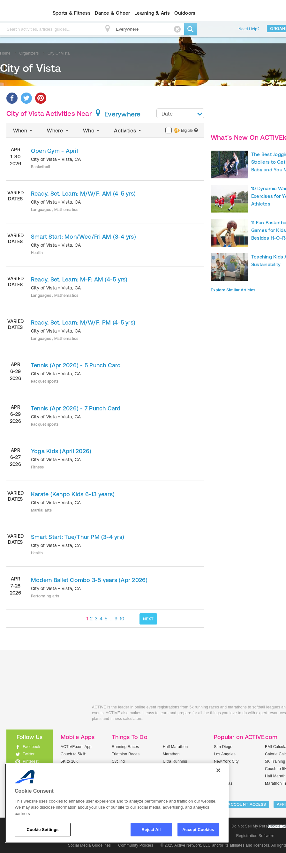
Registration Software (255, 836)
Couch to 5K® (73, 754)
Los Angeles (225, 754)
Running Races (125, 747)
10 (122, 618)
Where (58, 130)
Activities (128, 130)
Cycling (118, 761)
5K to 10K (69, 761)
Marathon (171, 754)
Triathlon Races (125, 754)
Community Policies (135, 845)
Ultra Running (175, 761)
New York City (226, 761)
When (23, 130)
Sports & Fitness (72, 13)
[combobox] (180, 113)
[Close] (218, 770)
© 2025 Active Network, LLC (186, 845)
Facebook (31, 747)
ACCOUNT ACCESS (247, 804)
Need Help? (249, 29)
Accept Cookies (198, 829)
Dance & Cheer (112, 13)
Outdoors (184, 13)
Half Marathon (175, 747)
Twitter (28, 754)
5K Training (275, 761)
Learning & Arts (152, 13)
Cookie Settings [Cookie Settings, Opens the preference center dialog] (42, 829)
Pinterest (31, 761)
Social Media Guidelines (89, 845)
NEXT (148, 619)
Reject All (151, 829)
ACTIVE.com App (76, 747)
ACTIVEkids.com (44, 714)
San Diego (223, 747)
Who (92, 130)
